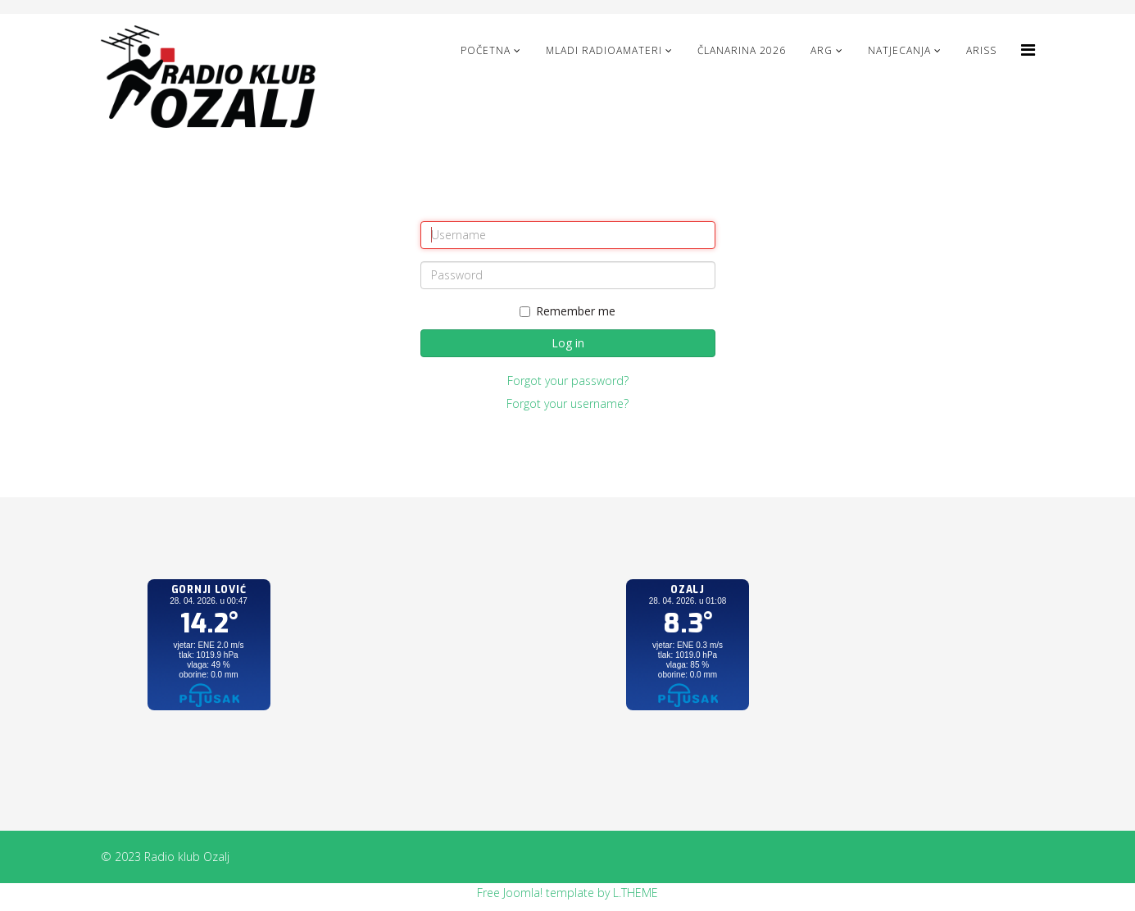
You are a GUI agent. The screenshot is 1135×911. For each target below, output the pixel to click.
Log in (568, 343)
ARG (821, 50)
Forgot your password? (568, 380)
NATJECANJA (899, 50)
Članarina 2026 (741, 50)
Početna (486, 50)
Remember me (567, 311)
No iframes (208, 661)
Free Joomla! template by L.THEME (567, 892)
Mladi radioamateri (604, 50)
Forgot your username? (567, 403)
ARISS (981, 50)
